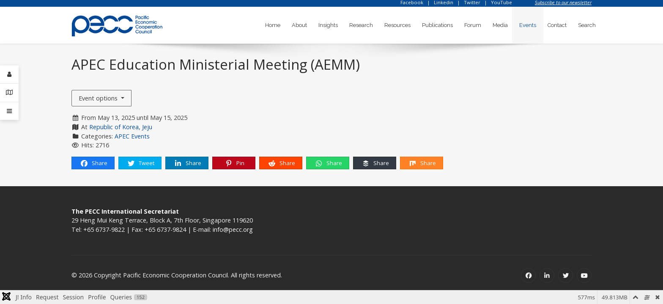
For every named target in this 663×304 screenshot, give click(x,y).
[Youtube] (584, 275)
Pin (234, 163)
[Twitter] (565, 275)
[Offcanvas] (9, 111)
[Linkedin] (547, 275)
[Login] (9, 74)
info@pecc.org (233, 229)
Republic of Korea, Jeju (120, 127)
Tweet (140, 163)
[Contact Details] (9, 93)
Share (93, 163)
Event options (99, 98)
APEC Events (132, 136)
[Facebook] (528, 275)
